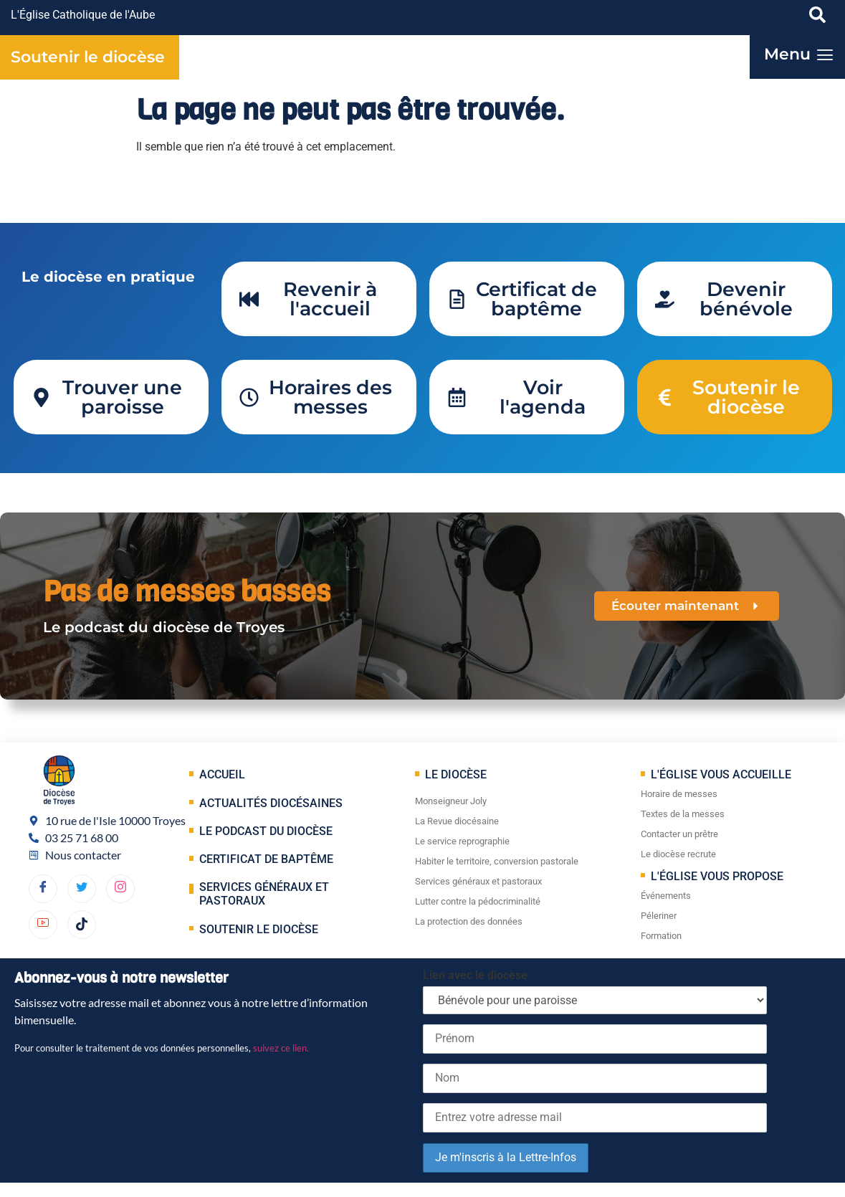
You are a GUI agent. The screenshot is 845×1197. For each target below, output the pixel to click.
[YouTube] (43, 924)
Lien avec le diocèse (475, 975)
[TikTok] (81, 924)
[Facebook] (43, 888)
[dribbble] (120, 888)
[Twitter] (81, 888)
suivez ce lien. (281, 1048)
